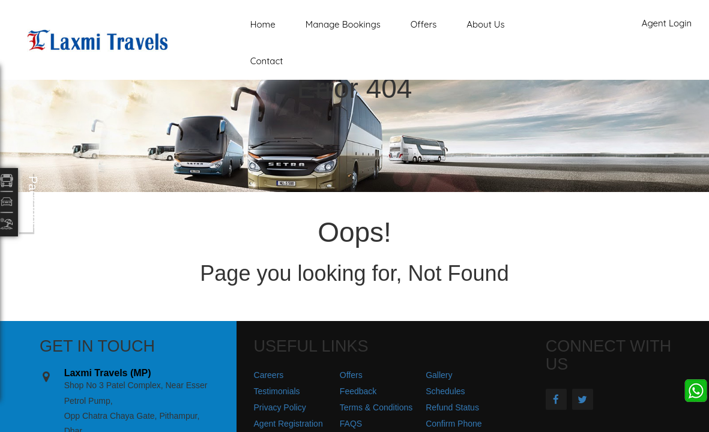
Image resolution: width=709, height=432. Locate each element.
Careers (269, 375)
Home (263, 24)
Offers (424, 24)
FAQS (351, 423)
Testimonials (277, 391)
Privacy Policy (280, 407)
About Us (485, 24)
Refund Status (452, 407)
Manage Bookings (343, 24)
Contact (266, 61)
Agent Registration (288, 423)
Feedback (358, 391)
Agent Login (667, 23)
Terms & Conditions (376, 407)
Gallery (439, 375)
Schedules (445, 391)
